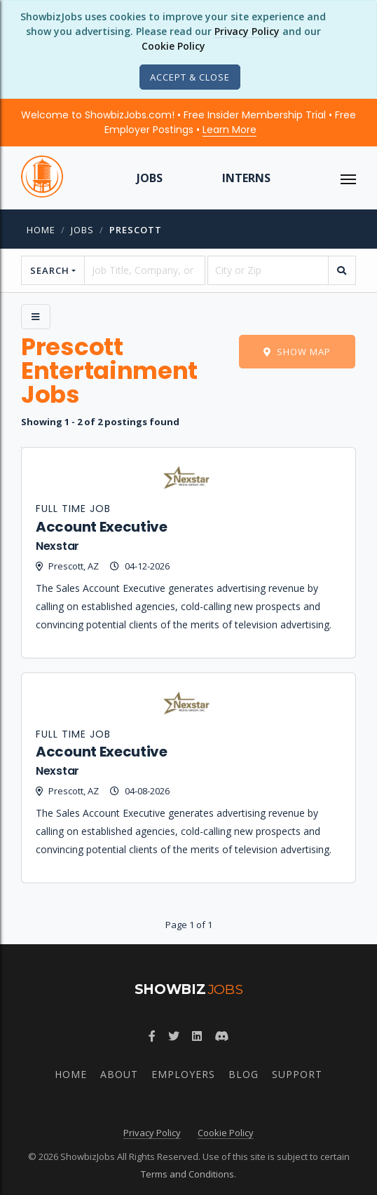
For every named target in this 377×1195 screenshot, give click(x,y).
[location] (268, 270)
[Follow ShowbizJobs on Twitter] (173, 1036)
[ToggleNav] (348, 178)
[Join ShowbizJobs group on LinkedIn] (197, 1036)
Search (49, 270)
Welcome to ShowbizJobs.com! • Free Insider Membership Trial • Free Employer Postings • (188, 122)
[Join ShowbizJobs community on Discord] (221, 1036)
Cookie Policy (173, 46)
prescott (135, 229)
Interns (246, 178)
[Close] (189, 77)
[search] (342, 270)
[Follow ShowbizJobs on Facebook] (152, 1036)
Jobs (150, 178)
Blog (243, 1074)
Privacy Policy (247, 31)
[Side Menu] (35, 316)
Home (41, 229)
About (119, 1074)
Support (297, 1074)
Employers (183, 1074)
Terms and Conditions (187, 1174)
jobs (82, 229)
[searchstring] (144, 270)
